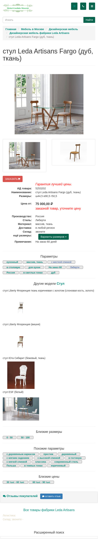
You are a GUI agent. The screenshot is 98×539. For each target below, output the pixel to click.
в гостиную (75, 458)
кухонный (12, 262)
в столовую (13, 267)
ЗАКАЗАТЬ (12, 178)
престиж (48, 454)
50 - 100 (25, 437)
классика (40, 461)
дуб (53, 272)
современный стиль (66, 461)
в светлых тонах (33, 272)
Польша (11, 465)
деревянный (69, 454)
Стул (61, 283)
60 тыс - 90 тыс (41, 482)
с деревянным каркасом (21, 454)
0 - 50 (10, 437)
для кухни (34, 267)
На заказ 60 (55, 267)
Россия (11, 272)
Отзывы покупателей (20, 496)
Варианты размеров (54, 236)
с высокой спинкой (49, 458)
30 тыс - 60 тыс (15, 482)
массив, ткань (35, 262)
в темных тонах (33, 465)
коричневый (58, 465)
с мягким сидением (18, 458)
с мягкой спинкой (17, 461)
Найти (89, 19)
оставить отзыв (51, 496)
